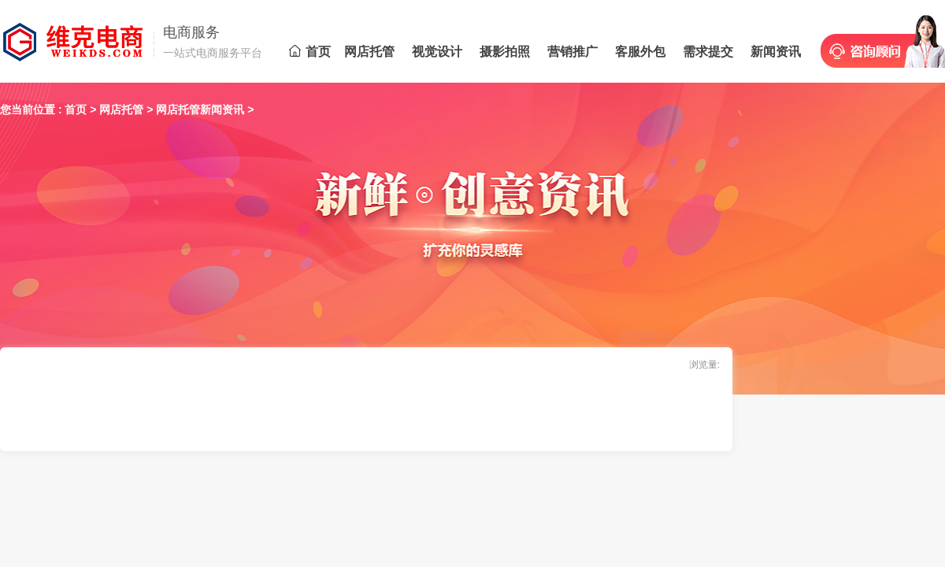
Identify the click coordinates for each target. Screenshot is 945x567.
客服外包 (640, 51)
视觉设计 (437, 51)
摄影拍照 (505, 51)
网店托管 (369, 51)
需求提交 (708, 51)
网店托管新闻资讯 (200, 109)
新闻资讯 (775, 51)
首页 (310, 51)
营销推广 (572, 51)
